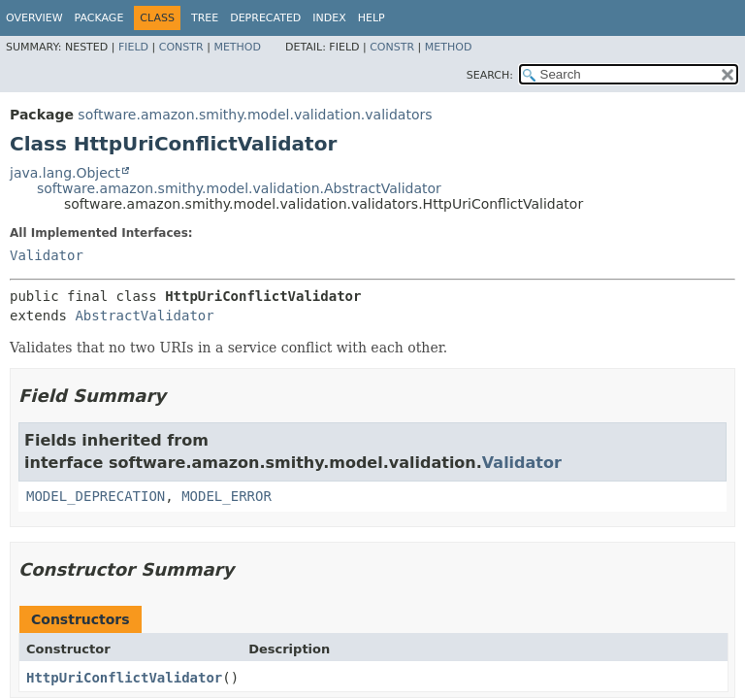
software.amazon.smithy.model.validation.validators (255, 114)
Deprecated (265, 18)
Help (371, 18)
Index (328, 18)
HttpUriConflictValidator (124, 677)
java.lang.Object (65, 173)
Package (99, 18)
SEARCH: (490, 75)
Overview (34, 18)
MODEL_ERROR (226, 496)
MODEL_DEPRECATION (95, 496)
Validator (46, 255)
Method (237, 47)
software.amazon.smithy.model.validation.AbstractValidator (239, 188)
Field (133, 47)
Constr (181, 47)
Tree (204, 18)
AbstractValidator (144, 315)
